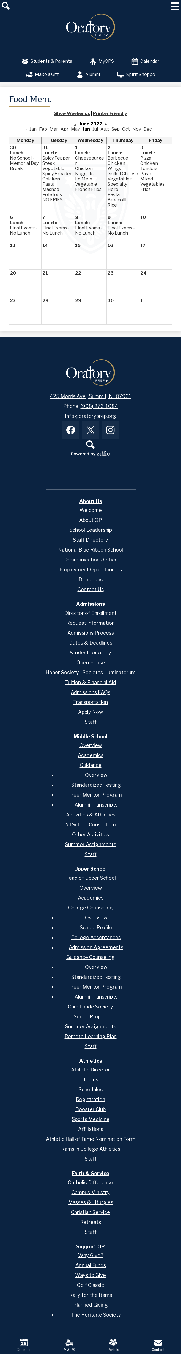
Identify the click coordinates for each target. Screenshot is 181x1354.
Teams (90, 1079)
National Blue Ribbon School (90, 550)
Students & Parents (47, 61)
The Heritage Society (96, 1315)
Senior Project (90, 1016)
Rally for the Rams (90, 1295)
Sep (115, 129)
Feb (43, 129)
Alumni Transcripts (96, 805)
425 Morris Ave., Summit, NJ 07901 (90, 396)
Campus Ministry (91, 1192)
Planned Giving (90, 1305)
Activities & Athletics (90, 815)
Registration (90, 1099)
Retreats (90, 1222)
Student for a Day (90, 653)
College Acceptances (96, 937)
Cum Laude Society (90, 1007)
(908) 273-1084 (99, 406)
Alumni (88, 74)
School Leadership (90, 530)
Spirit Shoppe (136, 74)
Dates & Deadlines (90, 643)
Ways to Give (90, 1275)
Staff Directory (90, 540)
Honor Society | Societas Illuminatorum (91, 672)
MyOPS (102, 61)
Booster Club (90, 1109)
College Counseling (90, 908)
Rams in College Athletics (90, 1149)
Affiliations (90, 1129)
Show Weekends (72, 113)
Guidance (91, 765)
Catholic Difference (90, 1182)
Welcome (90, 510)
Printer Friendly (110, 113)
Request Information (90, 623)
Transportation (90, 702)
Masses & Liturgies (90, 1202)
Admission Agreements (96, 947)
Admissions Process (90, 633)
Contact (158, 1345)
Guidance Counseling (90, 957)
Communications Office (90, 560)
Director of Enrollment (90, 613)
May (75, 129)
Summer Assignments (90, 844)
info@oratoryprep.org (90, 416)
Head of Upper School (90, 878)
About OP (90, 520)
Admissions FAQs (90, 692)
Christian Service (90, 1212)
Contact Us (91, 589)
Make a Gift (42, 74)
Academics (90, 755)
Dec (148, 129)
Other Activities (90, 834)
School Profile (96, 927)
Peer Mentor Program (96, 795)
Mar (54, 129)
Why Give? (90, 1255)
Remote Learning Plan (91, 1036)
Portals (113, 1345)
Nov (136, 129)
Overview (90, 745)
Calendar (145, 61)
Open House (90, 662)
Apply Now (90, 712)
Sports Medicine (90, 1119)
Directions (91, 579)
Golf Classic (90, 1285)
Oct (126, 129)
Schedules (91, 1089)
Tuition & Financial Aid (90, 682)
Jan (33, 129)
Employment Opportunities (90, 569)
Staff (91, 722)
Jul (95, 129)
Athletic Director (90, 1070)
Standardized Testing (96, 785)
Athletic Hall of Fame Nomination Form (90, 1139)
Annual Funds (90, 1265)
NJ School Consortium (90, 824)
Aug (104, 129)
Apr (64, 129)
